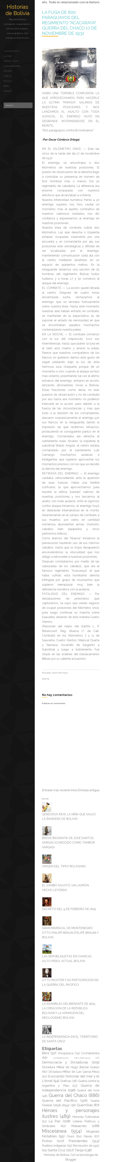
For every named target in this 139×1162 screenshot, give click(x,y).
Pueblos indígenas (54, 1145)
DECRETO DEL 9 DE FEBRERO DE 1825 (69, 909)
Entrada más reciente (56, 790)
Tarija (8, 76)
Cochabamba (12, 66)
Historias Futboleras (85, 1117)
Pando (8, 91)
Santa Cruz (11, 61)
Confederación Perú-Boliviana (71, 1058)
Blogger (70, 1159)
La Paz (8, 56)
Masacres (79, 1126)
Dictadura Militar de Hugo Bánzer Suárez (70, 1067)
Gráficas (65, 1081)
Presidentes (78, 1141)
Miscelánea (54, 1131)
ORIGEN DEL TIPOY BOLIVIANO (64, 866)
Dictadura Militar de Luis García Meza (74, 1071)
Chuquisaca (11, 51)
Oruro (8, 71)
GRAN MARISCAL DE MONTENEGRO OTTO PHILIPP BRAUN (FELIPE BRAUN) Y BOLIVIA (70, 932)
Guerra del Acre (88, 1090)
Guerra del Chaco (60, 673)
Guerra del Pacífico (59, 1100)
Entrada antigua (88, 790)
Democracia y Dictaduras (65, 1062)
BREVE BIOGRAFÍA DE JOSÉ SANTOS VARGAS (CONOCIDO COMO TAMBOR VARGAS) (68, 842)
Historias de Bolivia (17, 10)
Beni (6, 86)
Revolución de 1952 (86, 1145)
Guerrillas (85, 1105)
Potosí (8, 81)
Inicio (74, 790)
